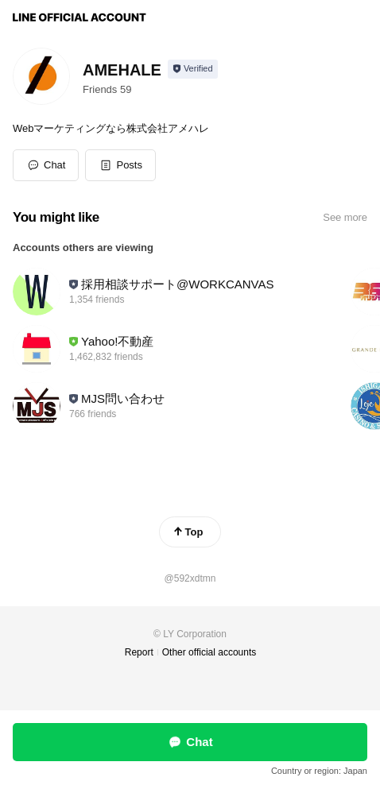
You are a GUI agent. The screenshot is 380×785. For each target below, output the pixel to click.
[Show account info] (193, 69)
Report (139, 652)
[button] (120, 165)
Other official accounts (209, 652)
